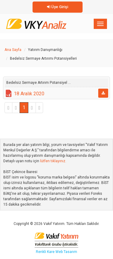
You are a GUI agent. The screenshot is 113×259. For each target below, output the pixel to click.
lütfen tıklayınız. (53, 161)
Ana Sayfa (13, 50)
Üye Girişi (57, 7)
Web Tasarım (66, 252)
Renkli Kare (45, 252)
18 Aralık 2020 (29, 93)
